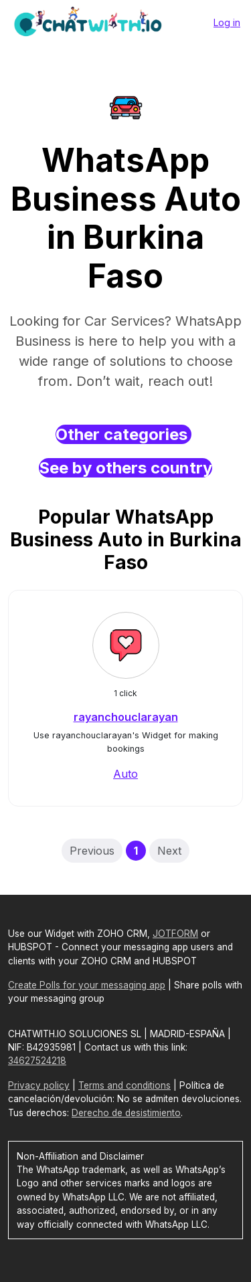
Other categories (123, 434)
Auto (125, 773)
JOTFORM (175, 933)
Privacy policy (39, 1085)
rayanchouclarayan (126, 717)
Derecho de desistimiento (126, 1112)
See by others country (125, 467)
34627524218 (37, 1060)
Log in (227, 22)
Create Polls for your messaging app (86, 985)
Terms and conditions (124, 1085)
